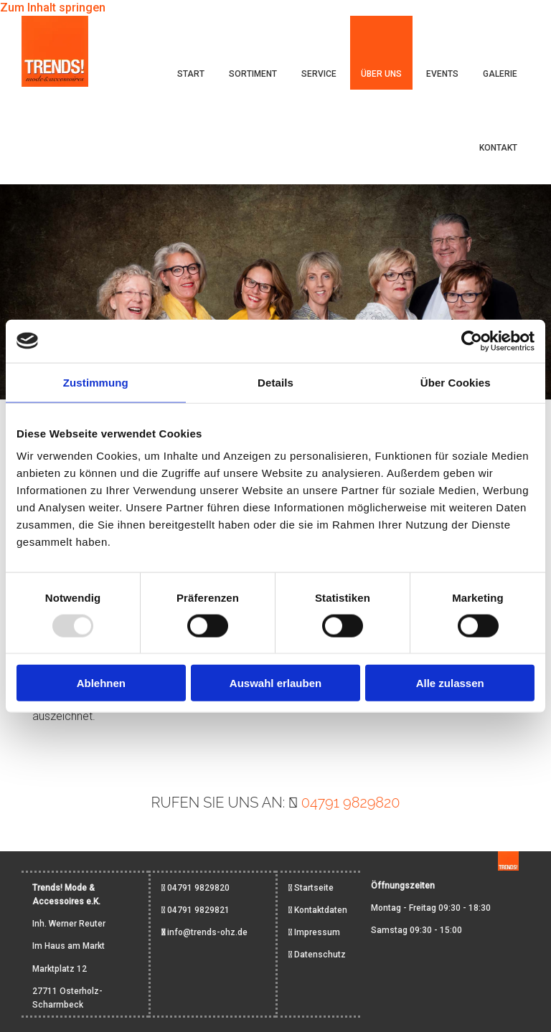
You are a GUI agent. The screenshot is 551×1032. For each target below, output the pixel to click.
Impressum (317, 932)
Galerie (500, 74)
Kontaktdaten (320, 910)
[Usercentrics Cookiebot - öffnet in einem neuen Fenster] (471, 340)
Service (318, 74)
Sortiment (253, 74)
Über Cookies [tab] (455, 382)
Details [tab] (275, 382)
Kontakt (498, 148)
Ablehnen (101, 683)
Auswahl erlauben (275, 683)
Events (442, 74)
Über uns (381, 74)
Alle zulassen (450, 683)
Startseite (314, 888)
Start (190, 74)
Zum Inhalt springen (52, 7)
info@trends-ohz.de (207, 932)
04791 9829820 (350, 802)
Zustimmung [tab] (95, 382)
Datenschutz (320, 955)
